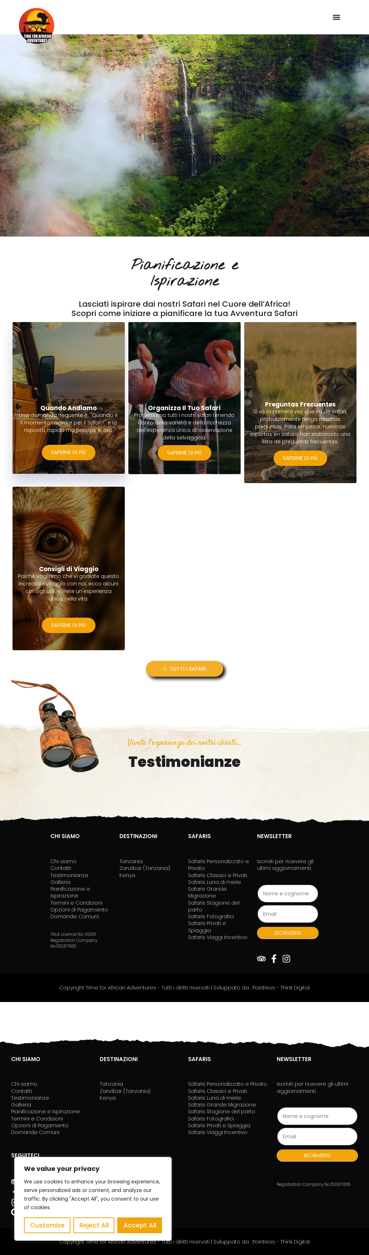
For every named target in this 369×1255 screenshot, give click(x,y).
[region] (93, 1199)
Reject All (94, 1225)
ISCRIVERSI (288, 931)
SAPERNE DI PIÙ (68, 453)
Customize (47, 1225)
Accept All (139, 1225)
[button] (336, 17)
